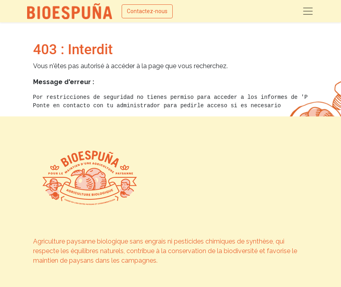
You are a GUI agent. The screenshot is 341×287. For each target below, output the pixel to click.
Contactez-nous (147, 11)
